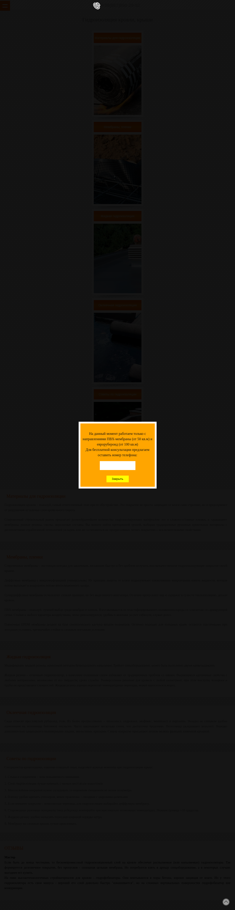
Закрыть (117, 479)
